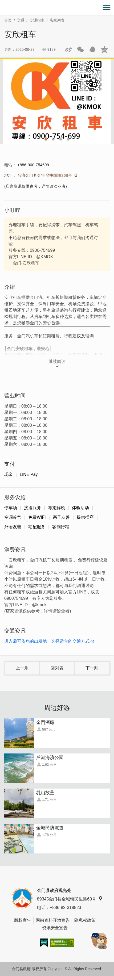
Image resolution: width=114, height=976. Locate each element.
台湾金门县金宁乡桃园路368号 (45, 175)
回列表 (57, 668)
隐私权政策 (85, 920)
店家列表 (57, 20)
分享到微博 (68, 49)
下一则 (91, 668)
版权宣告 (22, 920)
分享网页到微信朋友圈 (80, 49)
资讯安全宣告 (55, 927)
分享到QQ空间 (104, 49)
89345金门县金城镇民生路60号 (70, 898)
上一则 (22, 668)
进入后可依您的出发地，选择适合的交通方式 (46, 641)
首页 (8, 20)
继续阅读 (57, 361)
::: (1, 3)
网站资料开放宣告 (53, 920)
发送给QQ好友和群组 (92, 49)
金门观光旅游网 (57, 8)
